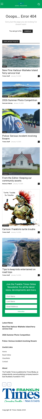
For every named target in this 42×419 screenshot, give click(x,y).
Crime (4, 132)
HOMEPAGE (27, 31)
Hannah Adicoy (7, 103)
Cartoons (5, 225)
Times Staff (6, 76)
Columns (5, 174)
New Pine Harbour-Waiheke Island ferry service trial (18, 328)
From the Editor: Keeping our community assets (17, 179)
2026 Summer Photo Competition (19, 100)
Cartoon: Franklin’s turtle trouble (18, 229)
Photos (5, 96)
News (4, 66)
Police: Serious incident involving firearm (19, 341)
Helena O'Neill (7, 183)
